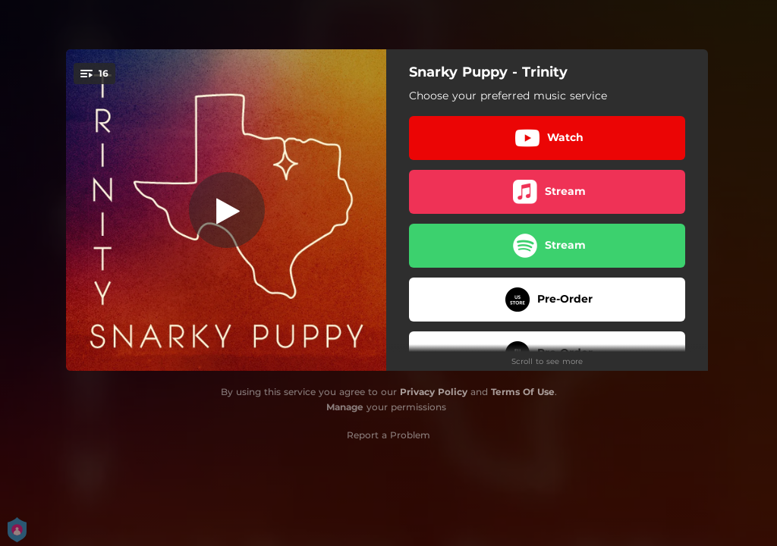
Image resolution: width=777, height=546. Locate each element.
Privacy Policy (433, 391)
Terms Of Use (523, 391)
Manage (344, 407)
